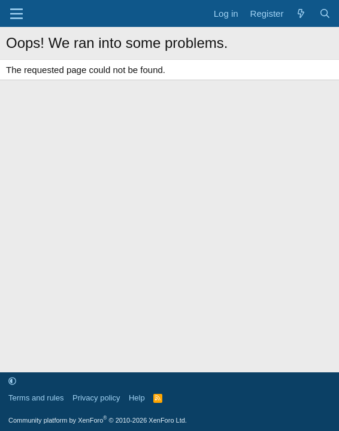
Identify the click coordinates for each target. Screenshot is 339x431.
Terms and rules (35, 397)
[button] (12, 381)
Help (137, 397)
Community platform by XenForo (97, 420)
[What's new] (301, 13)
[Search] (325, 13)
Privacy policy (96, 397)
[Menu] (16, 14)
